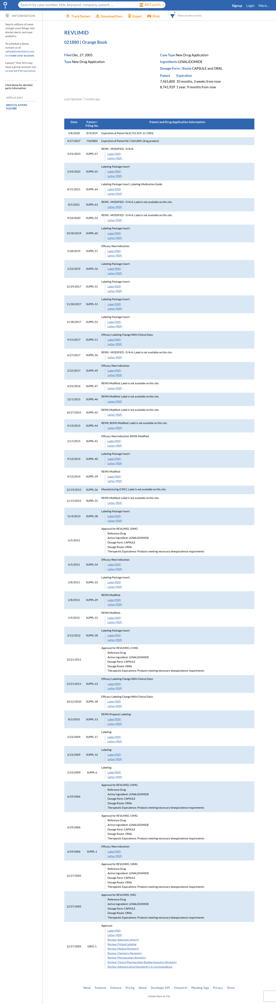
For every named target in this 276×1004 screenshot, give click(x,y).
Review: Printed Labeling (122, 944)
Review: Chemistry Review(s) (125, 953)
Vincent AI (180, 988)
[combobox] (178, 15)
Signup (237, 6)
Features (100, 988)
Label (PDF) (114, 153)
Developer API (160, 988)
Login (250, 6)
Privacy (218, 988)
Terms (231, 988)
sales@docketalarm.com (19, 51)
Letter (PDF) (115, 158)
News (87, 988)
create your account (21, 55)
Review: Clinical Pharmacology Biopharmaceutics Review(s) (142, 962)
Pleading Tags (200, 988)
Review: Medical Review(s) (123, 948)
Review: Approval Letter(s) (123, 939)
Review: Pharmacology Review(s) (127, 957)
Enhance (115, 988)
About (143, 988)
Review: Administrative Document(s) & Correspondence (140, 966)
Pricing (130, 988)
